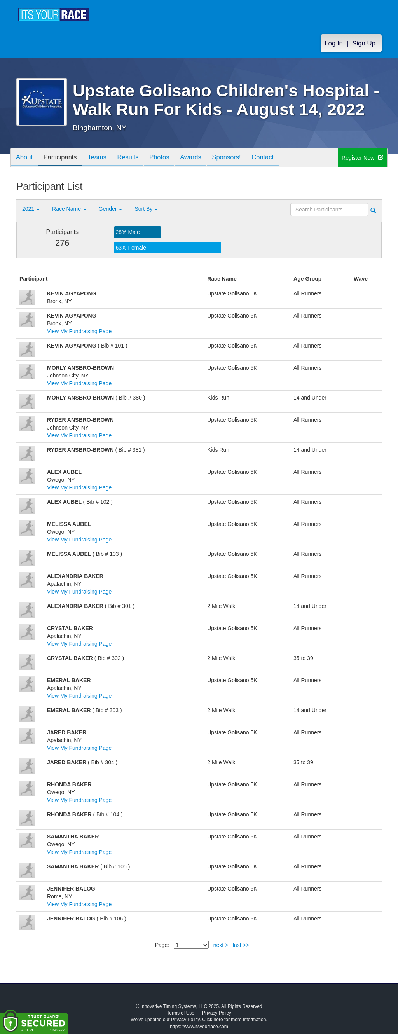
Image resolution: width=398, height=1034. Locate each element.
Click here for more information (234, 1019)
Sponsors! (240, 158)
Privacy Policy (216, 1013)
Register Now (362, 158)
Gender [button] (110, 209)
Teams (102, 158)
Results (135, 158)
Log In (334, 43)
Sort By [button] (146, 209)
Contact (278, 158)
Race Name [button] (69, 209)
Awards (202, 158)
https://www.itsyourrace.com (199, 1026)
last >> (241, 945)
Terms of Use (180, 1013)
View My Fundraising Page (79, 331)
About (25, 158)
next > (221, 945)
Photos (169, 158)
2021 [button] (31, 209)
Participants (63, 158)
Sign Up (363, 43)
